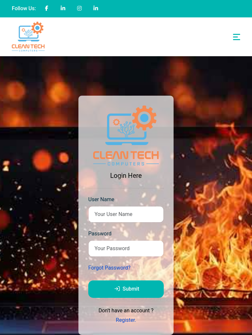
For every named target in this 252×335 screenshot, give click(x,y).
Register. (126, 320)
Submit (127, 289)
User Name (101, 199)
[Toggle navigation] (236, 37)
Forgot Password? (109, 268)
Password (100, 233)
